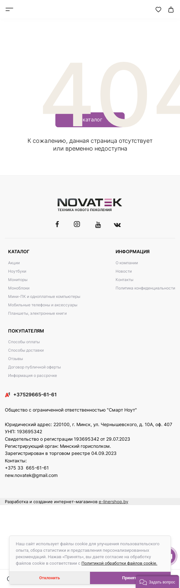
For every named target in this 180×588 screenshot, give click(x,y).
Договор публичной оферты (34, 367)
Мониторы (18, 279)
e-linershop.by (113, 501)
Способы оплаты (24, 341)
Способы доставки (26, 350)
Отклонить (49, 577)
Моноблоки (18, 288)
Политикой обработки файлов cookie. (119, 563)
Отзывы (15, 358)
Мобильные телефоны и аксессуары (42, 304)
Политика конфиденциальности (145, 288)
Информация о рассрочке (32, 375)
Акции (14, 262)
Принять (130, 577)
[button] (157, 581)
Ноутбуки (17, 271)
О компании (127, 262)
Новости (124, 271)
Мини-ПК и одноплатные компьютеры (44, 296)
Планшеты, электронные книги (37, 313)
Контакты (124, 279)
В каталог (90, 119)
